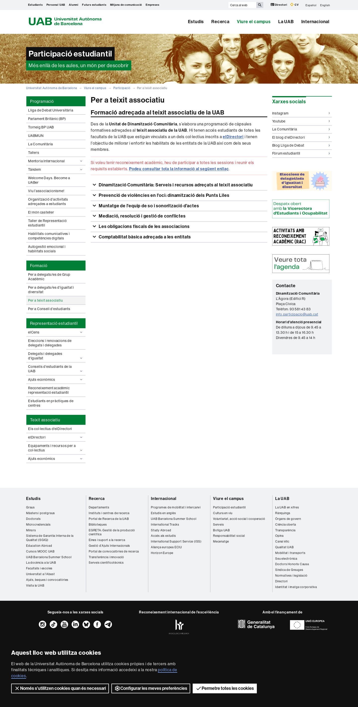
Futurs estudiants (94, 4)
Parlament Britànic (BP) (47, 118)
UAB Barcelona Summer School (49, 557)
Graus (30, 507)
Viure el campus (254, 21)
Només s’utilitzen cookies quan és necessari (60, 688)
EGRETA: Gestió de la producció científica (112, 532)
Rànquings (282, 513)
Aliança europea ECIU (166, 547)
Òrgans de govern (288, 519)
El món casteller (41, 212)
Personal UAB (55, 4)
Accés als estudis (163, 536)
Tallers (33, 152)
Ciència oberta (285, 524)
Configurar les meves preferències (150, 688)
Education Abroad (39, 545)
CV (294, 4)
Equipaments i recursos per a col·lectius (56, 447)
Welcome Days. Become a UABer (49, 180)
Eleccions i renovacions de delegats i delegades (50, 342)
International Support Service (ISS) (176, 541)
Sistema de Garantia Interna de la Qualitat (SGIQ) (49, 538)
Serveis (218, 524)
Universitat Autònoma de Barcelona (51, 88)
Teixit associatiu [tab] (45, 419)
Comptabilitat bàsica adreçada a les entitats (144, 237)
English (325, 5)
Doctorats (33, 519)
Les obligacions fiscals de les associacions (143, 226)
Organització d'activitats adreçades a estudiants (48, 201)
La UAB (286, 21)
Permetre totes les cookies (225, 688)
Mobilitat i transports (290, 553)
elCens (56, 332)
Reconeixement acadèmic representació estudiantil (49, 390)
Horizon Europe (162, 553)
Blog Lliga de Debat (301, 145)
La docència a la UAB (41, 562)
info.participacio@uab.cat (297, 314)
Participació (122, 88)
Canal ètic (282, 541)
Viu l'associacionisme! (46, 191)
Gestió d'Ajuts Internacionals (109, 545)
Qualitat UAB (284, 547)
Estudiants (35, 4)
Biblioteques (98, 524)
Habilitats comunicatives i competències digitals (49, 235)
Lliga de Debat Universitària (50, 110)
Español (311, 5)
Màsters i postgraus (40, 513)
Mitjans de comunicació (126, 4)
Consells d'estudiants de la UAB (56, 368)
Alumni (73, 4)
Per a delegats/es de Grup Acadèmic (49, 276)
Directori (279, 4)
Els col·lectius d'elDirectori (50, 429)
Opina (279, 536)
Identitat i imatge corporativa (296, 587)
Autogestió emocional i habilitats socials (47, 248)
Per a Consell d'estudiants (49, 309)
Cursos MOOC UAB (40, 551)
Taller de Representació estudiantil (47, 222)
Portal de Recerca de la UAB (109, 519)
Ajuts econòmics (56, 379)
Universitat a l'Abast (40, 574)
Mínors (31, 530)
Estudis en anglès (163, 513)
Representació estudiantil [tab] (54, 323)
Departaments (99, 507)
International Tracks (165, 524)
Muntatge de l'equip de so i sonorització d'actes (148, 206)
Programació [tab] (42, 101)
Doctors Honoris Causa (292, 564)
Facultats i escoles (39, 568)
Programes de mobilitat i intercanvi (176, 507)
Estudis (196, 21)
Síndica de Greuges (289, 570)
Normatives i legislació (291, 575)
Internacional (315, 21)
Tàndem (56, 169)
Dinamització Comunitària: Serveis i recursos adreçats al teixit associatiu (175, 185)
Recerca (220, 21)
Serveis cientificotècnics (106, 562)
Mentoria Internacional (56, 161)
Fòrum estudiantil (301, 153)
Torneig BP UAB (41, 127)
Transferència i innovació (106, 557)
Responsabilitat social (229, 536)
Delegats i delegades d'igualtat (56, 355)
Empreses (152, 4)
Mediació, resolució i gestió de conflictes (141, 216)
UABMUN (36, 135)
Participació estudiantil (229, 507)
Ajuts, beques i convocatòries (47, 580)
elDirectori (56, 437)
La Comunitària (40, 144)
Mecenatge (221, 541)
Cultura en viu (222, 513)
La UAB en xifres (287, 507)
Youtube (301, 121)
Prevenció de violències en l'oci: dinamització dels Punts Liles (163, 195)
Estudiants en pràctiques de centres (51, 403)
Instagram (301, 113)
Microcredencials (38, 524)
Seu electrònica (286, 558)
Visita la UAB (35, 585)
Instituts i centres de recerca (109, 513)
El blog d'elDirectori (301, 137)
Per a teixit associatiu (45, 300)
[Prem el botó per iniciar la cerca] (259, 5)
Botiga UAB (221, 530)
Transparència (285, 530)
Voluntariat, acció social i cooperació (239, 519)
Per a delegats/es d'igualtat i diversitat (51, 289)
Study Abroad (161, 530)
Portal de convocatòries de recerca (114, 551)
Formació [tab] (38, 265)
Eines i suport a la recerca (107, 540)
